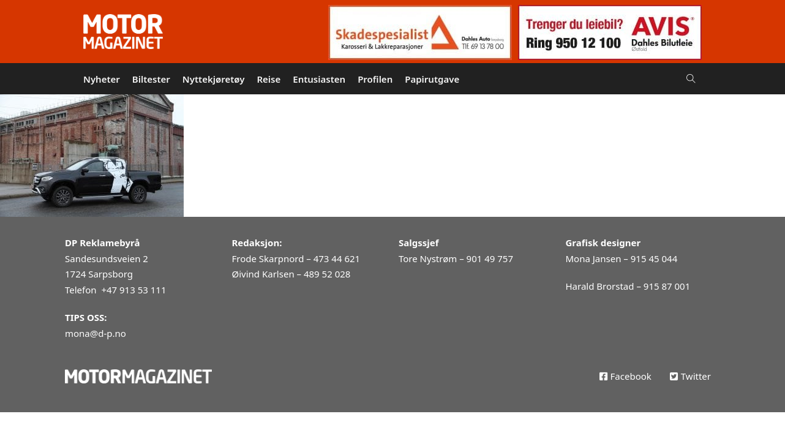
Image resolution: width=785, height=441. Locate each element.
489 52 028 (327, 274)
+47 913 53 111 (133, 290)
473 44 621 (337, 258)
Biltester (151, 79)
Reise (268, 79)
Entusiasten (319, 79)
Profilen (375, 79)
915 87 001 (667, 286)
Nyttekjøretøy (213, 79)
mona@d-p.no (95, 333)
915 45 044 (654, 258)
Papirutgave (432, 79)
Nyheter (101, 79)
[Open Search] (691, 78)
